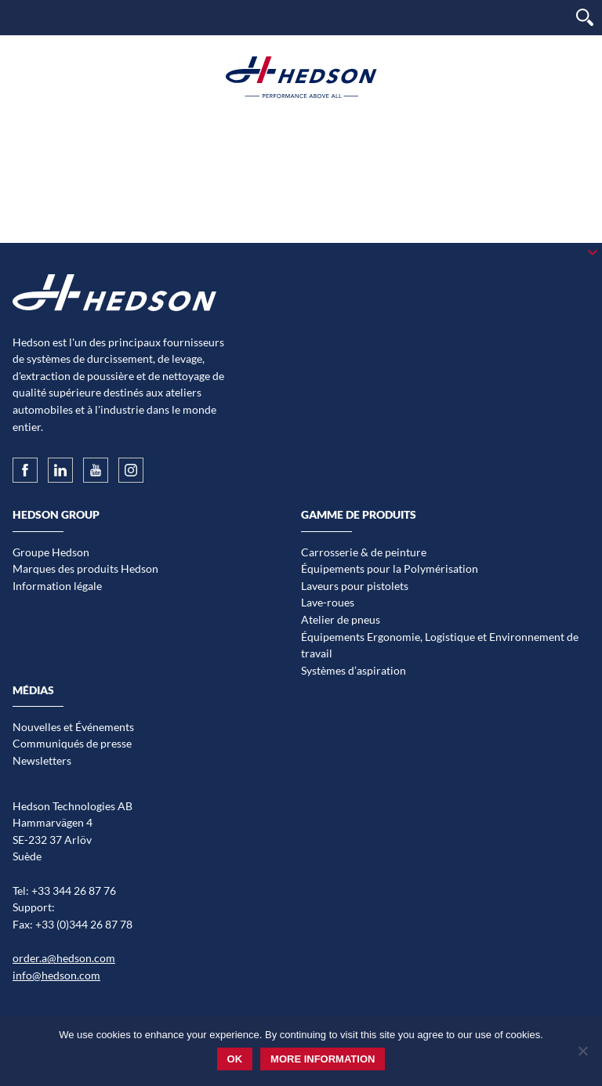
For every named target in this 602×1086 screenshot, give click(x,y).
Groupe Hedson (51, 552)
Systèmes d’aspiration (353, 670)
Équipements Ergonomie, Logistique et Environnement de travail (439, 645)
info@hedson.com (56, 975)
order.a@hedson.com (64, 958)
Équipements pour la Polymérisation (389, 568)
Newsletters (42, 760)
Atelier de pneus (340, 619)
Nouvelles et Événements (73, 726)
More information (322, 1059)
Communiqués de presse (72, 743)
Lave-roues (327, 602)
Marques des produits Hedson (85, 568)
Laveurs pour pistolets (354, 585)
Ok (235, 1059)
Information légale (57, 585)
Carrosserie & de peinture (363, 552)
